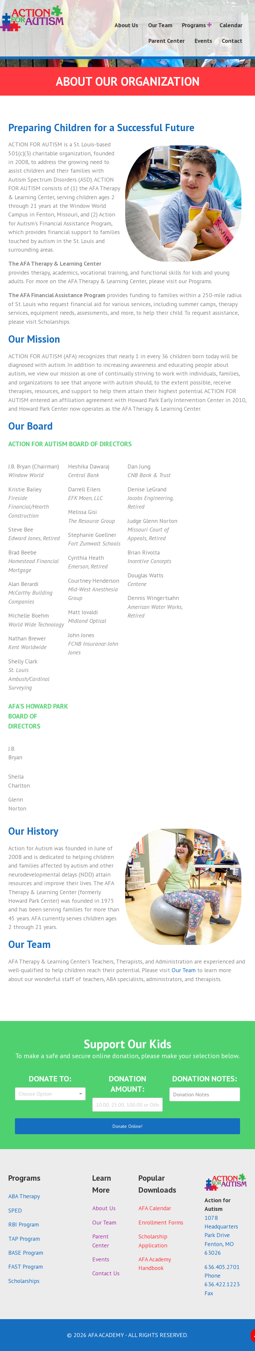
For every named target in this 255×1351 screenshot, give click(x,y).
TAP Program (24, 1238)
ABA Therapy (24, 1196)
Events (100, 1259)
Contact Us (106, 1273)
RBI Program (23, 1224)
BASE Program (25, 1252)
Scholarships (24, 1281)
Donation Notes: (204, 1078)
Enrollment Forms (160, 1222)
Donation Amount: (127, 1083)
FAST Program (25, 1266)
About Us (104, 1208)
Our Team (184, 970)
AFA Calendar (154, 1208)
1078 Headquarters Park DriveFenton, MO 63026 (221, 1235)
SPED (15, 1210)
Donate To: (50, 1078)
